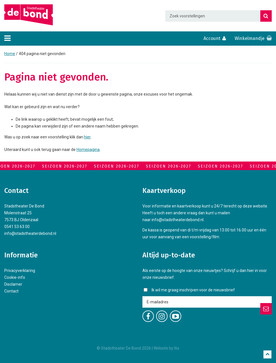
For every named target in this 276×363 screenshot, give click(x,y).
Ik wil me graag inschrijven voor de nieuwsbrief (193, 290)
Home (9, 53)
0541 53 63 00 (17, 226)
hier (87, 137)
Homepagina (88, 149)
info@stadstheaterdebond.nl (30, 233)
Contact (11, 291)
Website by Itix (166, 348)
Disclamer (13, 284)
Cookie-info (14, 277)
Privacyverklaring (19, 270)
